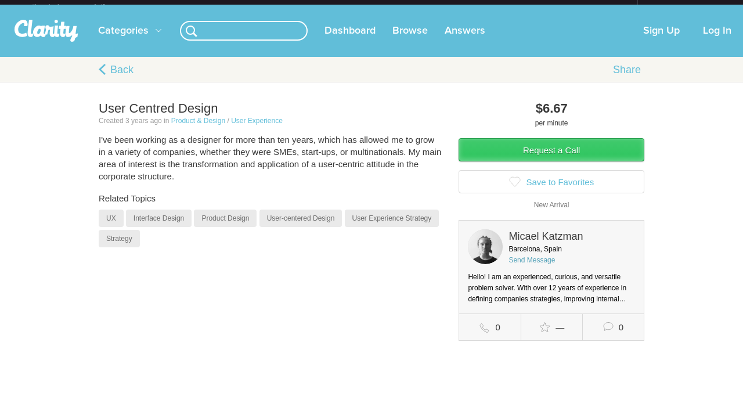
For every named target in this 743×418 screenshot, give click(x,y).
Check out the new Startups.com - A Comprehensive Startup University (511, 7)
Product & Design (198, 130)
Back (122, 79)
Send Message (531, 269)
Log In (717, 40)
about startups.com (679, 7)
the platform (80, 6)
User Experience (257, 130)
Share (627, 79)
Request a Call (551, 159)
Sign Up (661, 40)
